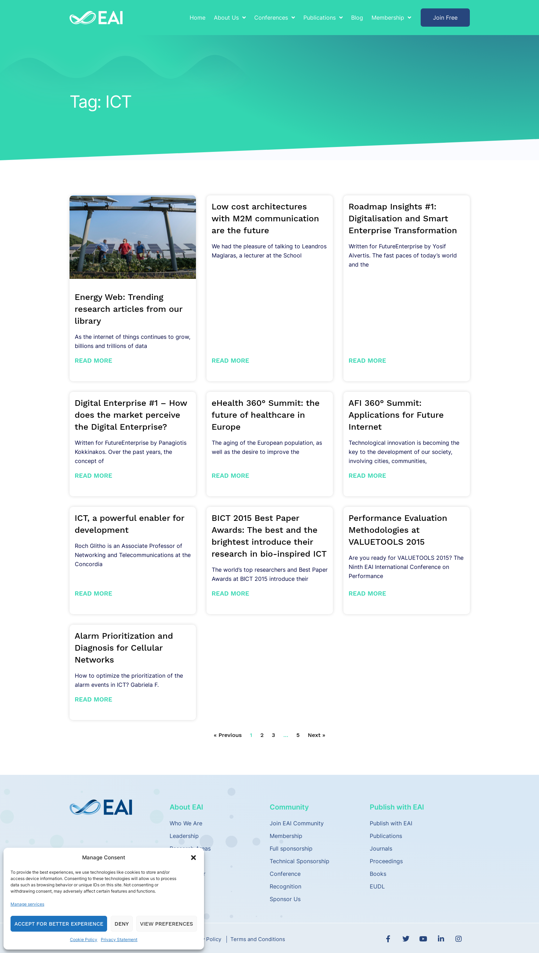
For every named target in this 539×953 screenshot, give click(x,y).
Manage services (27, 904)
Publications (323, 17)
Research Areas (190, 848)
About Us (230, 17)
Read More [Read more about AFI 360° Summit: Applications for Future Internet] (367, 475)
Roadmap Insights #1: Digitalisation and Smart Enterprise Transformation (403, 218)
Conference (285, 873)
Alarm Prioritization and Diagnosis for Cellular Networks (124, 648)
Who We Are (186, 823)
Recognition (285, 886)
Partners (181, 861)
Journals (381, 848)
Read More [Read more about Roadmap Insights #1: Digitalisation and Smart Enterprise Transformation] (367, 360)
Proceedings (386, 861)
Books (378, 873)
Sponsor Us (285, 898)
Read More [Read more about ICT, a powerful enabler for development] (93, 593)
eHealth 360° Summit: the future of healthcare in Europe (266, 415)
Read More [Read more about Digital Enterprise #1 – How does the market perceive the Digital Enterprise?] (93, 475)
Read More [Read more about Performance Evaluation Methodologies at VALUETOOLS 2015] (367, 593)
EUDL (377, 886)
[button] (193, 857)
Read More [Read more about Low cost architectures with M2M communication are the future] (230, 360)
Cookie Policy (83, 939)
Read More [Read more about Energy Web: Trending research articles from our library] (93, 360)
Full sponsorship (291, 848)
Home (197, 17)
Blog (357, 17)
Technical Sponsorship (299, 861)
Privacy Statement (119, 939)
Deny (121, 924)
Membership (391, 17)
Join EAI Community (297, 823)
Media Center (187, 873)
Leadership (184, 835)
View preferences (166, 924)
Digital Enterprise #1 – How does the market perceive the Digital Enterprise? (131, 415)
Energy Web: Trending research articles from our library (129, 309)
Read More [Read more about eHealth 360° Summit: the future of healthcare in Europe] (230, 475)
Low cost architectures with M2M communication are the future (265, 218)
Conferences (274, 17)
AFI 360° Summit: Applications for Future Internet (396, 415)
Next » (317, 735)
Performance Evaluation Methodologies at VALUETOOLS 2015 (398, 530)
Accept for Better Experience (58, 924)
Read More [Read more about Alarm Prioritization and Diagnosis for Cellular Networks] (93, 699)
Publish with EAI (391, 823)
